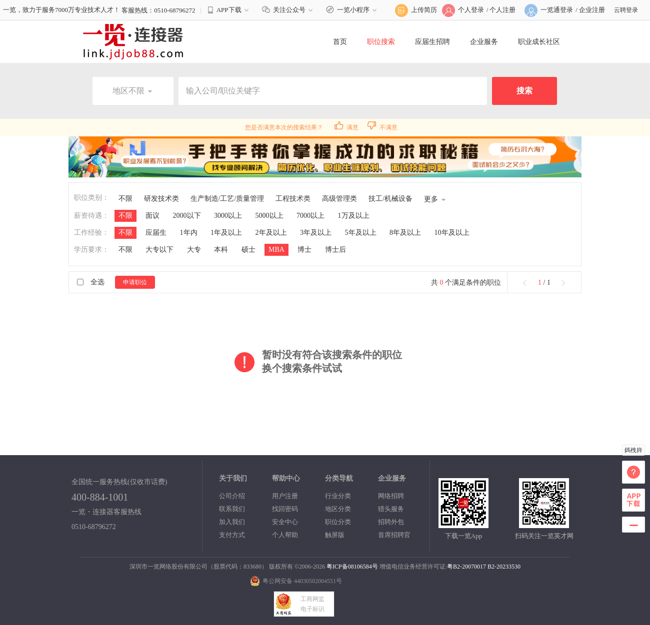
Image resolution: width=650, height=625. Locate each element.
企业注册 (592, 9)
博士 (305, 249)
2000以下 (187, 215)
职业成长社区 (539, 41)
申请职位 (135, 282)
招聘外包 (391, 522)
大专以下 (160, 249)
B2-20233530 (504, 566)
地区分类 (338, 509)
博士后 (335, 249)
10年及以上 (452, 232)
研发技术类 (161, 198)
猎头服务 (391, 509)
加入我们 (232, 522)
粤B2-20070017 (466, 566)
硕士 (249, 249)
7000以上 (310, 215)
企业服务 (484, 41)
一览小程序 (353, 9)
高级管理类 (339, 198)
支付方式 (232, 535)
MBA (276, 249)
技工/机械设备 (390, 198)
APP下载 (229, 10)
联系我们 (232, 509)
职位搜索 (381, 41)
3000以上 (228, 215)
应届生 (156, 232)
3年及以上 (316, 232)
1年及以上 (226, 232)
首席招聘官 (394, 535)
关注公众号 (289, 9)
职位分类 (338, 522)
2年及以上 (271, 232)
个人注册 (503, 9)
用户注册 (285, 496)
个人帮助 (285, 535)
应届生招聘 (432, 41)
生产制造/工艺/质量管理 (227, 198)
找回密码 (285, 509)
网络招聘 (391, 496)
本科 (221, 249)
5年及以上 (360, 232)
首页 (340, 41)
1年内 (189, 232)
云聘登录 (626, 9)
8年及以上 (405, 232)
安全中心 (285, 522)
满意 (346, 127)
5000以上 (270, 215)
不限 (125, 198)
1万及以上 (354, 215)
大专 (194, 249)
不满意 (383, 127)
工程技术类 (293, 198)
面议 (153, 215)
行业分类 (338, 496)
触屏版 (334, 535)
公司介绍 (232, 496)
